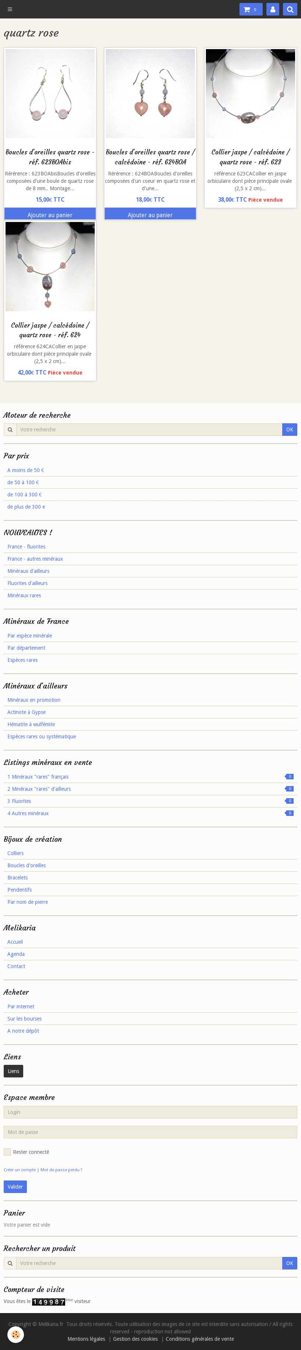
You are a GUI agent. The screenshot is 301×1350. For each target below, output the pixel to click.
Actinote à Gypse (26, 712)
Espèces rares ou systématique (41, 736)
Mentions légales (86, 1339)
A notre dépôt (23, 1031)
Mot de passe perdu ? (62, 1170)
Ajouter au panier (50, 215)
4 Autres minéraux (150, 813)
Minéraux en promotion (33, 700)
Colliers (15, 853)
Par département (26, 648)
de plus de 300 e (26, 507)
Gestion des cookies (135, 1339)
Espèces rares (22, 660)
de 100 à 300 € (24, 495)
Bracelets (17, 878)
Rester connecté (26, 1152)
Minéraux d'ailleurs (28, 571)
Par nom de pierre (27, 902)
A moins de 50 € (25, 470)
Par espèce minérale (29, 636)
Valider (15, 1187)
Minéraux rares (24, 595)
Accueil (15, 942)
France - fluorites (26, 547)
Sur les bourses (24, 1019)
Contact (16, 966)
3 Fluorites (150, 801)
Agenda (16, 954)
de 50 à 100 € (23, 482)
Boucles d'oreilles (26, 865)
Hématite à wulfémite (31, 724)
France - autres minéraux (35, 559)
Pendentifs (19, 890)
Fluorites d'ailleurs (27, 583)
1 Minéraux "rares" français (150, 777)
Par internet (20, 1006)
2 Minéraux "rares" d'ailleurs (150, 789)
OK (289, 430)
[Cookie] (15, 1334)
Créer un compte (20, 1170)
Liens (13, 1071)
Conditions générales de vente (200, 1339)
